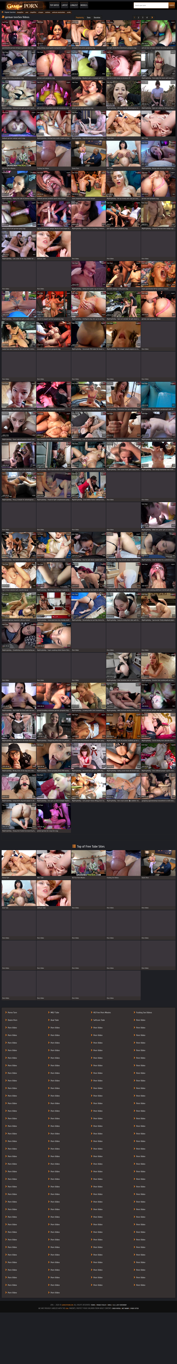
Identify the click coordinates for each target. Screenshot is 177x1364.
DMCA (109, 1305)
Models (84, 5)
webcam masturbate (58, 12)
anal (26, 12)
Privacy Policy (102, 1305)
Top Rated (54, 5)
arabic (69, 12)
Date (88, 17)
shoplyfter (20, 12)
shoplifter (33, 12)
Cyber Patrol (116, 1308)
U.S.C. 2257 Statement (120, 1305)
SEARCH (171, 5)
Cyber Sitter (134, 1308)
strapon (40, 12)
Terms (93, 1305)
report (33, 22)
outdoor (47, 12)
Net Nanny (125, 1308)
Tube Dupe (5, 22)
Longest (74, 5)
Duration (97, 17)
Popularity (80, 17)
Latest (65, 5)
